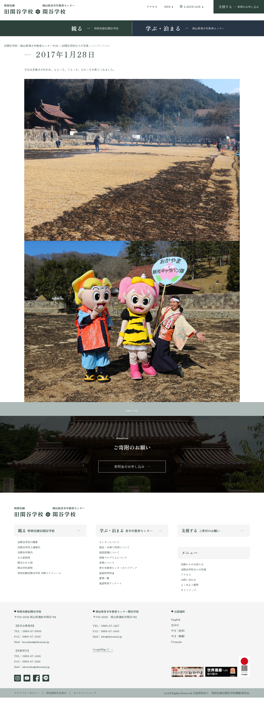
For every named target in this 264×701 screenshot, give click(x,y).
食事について (107, 565)
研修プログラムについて (114, 560)
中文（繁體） (179, 640)
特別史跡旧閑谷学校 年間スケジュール (41, 576)
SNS (167, 7)
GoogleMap (99, 655)
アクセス (152, 7)
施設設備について (110, 554)
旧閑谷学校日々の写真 (194, 572)
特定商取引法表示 (59, 696)
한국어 (175, 628)
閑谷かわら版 (26, 565)
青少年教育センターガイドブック (119, 571)
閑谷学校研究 (26, 571)
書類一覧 (104, 581)
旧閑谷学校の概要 (28, 544)
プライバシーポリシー (27, 696)
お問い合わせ (189, 582)
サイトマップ (189, 593)
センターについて (110, 544)
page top (132, 410)
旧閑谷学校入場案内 (30, 549)
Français (176, 645)
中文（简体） (179, 634)
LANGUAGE (192, 7)
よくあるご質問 (190, 588)
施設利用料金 (107, 576)
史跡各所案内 (26, 554)
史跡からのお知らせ (193, 566)
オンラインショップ (88, 696)
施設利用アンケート (111, 587)
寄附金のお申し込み (129, 467)
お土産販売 (24, 560)
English (176, 623)
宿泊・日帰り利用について (115, 549)
